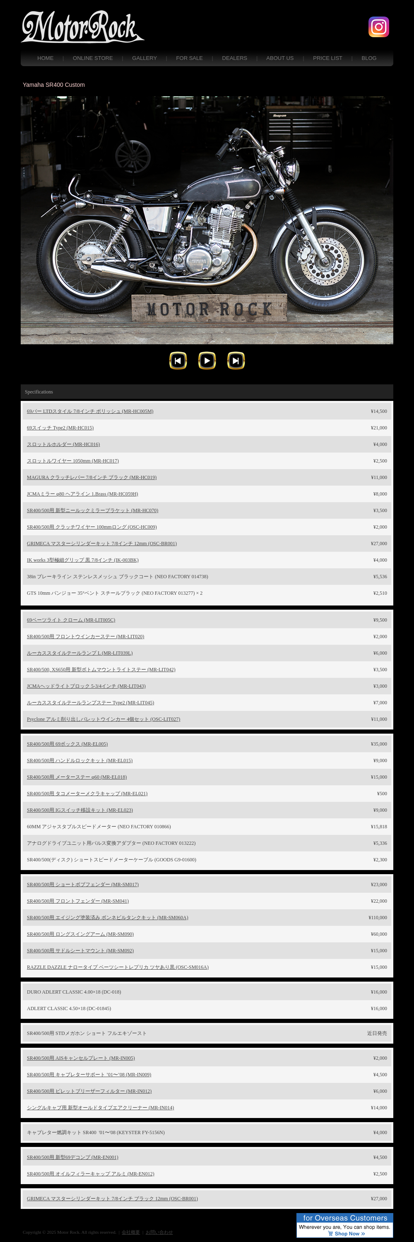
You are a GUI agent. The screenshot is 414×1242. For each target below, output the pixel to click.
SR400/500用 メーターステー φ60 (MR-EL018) (77, 777)
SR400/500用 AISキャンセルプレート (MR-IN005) (81, 1058)
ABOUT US (280, 58)
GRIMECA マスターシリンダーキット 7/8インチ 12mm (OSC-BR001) (102, 543)
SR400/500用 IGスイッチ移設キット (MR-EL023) (80, 810)
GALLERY (144, 58)
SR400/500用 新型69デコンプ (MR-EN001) (72, 1157)
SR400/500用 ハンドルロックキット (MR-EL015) (79, 760)
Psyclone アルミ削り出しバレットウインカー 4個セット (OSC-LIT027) (103, 719)
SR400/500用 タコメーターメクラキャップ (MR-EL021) (87, 793)
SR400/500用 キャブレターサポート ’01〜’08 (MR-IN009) (89, 1075)
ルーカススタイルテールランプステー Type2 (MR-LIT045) (90, 703)
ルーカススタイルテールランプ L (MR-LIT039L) (80, 653)
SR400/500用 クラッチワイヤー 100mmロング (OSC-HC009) (92, 527)
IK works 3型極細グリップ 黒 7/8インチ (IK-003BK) (83, 560)
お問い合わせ (159, 1232)
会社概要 (131, 1232)
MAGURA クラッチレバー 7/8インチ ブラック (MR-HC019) (91, 477)
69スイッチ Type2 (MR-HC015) (60, 428)
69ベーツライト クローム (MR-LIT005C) (71, 620)
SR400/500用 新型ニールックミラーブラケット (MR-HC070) (92, 510)
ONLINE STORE (93, 58)
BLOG (369, 58)
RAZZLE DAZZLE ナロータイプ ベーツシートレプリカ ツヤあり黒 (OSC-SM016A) (118, 967)
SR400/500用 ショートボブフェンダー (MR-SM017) (83, 884)
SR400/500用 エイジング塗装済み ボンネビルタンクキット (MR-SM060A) (107, 917)
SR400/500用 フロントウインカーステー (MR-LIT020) (85, 636)
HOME (45, 58)
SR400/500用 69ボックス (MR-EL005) (67, 744)
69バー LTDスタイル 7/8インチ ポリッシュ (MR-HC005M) (90, 411)
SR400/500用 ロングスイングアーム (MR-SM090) (80, 934)
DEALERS (235, 58)
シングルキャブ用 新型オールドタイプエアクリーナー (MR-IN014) (100, 1108)
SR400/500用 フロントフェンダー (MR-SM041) (78, 901)
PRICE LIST (327, 58)
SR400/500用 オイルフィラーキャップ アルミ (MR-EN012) (90, 1174)
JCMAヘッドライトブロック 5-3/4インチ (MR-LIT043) (86, 686)
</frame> (207, 236)
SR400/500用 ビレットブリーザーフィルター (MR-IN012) (89, 1091)
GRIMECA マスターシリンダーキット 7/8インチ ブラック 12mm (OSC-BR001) (112, 1198)
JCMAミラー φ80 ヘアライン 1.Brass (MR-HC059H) (82, 494)
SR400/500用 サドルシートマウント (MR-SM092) (80, 951)
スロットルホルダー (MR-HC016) (63, 444)
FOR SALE (189, 58)
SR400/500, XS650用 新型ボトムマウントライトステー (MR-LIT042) (101, 669)
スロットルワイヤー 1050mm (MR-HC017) (73, 461)
